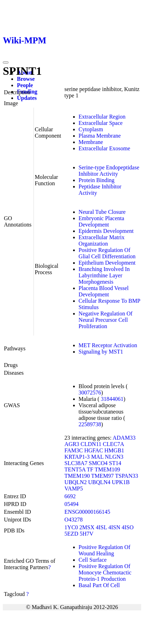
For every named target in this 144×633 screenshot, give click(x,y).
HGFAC (93, 450)
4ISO (128, 527)
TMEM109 (107, 469)
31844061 (112, 399)
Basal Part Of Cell (99, 585)
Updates (27, 98)
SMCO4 (98, 463)
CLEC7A (113, 444)
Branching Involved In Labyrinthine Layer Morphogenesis (104, 275)
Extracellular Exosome (104, 148)
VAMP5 (74, 489)
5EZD (71, 534)
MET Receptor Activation (108, 345)
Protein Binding (97, 180)
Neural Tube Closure (102, 212)
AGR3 (72, 444)
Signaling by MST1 (101, 352)
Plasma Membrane (100, 136)
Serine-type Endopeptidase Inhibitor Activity (109, 170)
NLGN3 (114, 457)
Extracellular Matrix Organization (102, 240)
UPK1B (121, 482)
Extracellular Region (102, 117)
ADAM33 (124, 438)
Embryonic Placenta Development (101, 221)
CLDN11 (90, 444)
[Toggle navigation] (5, 62)
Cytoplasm (91, 129)
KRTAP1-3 (77, 457)
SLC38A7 (76, 463)
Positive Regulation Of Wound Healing (105, 550)
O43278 (74, 520)
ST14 (115, 463)
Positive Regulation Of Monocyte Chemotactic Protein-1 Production (105, 572)
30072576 (90, 393)
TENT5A (75, 469)
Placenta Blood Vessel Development (104, 291)
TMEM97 (102, 476)
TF (90, 469)
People (25, 85)
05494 (72, 504)
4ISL (101, 527)
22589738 (90, 424)
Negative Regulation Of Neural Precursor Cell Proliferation (106, 320)
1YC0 (71, 527)
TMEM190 (77, 476)
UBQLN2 (76, 482)
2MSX (87, 527)
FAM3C (74, 450)
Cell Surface (93, 560)
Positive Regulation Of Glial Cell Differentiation (107, 253)
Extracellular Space (101, 123)
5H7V (87, 534)
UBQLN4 (99, 482)
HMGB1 (114, 450)
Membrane (91, 142)
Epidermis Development (106, 231)
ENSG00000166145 (87, 512)
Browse (26, 79)
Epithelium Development (107, 263)
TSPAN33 (126, 476)
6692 (70, 496)
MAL (97, 457)
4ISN (114, 527)
